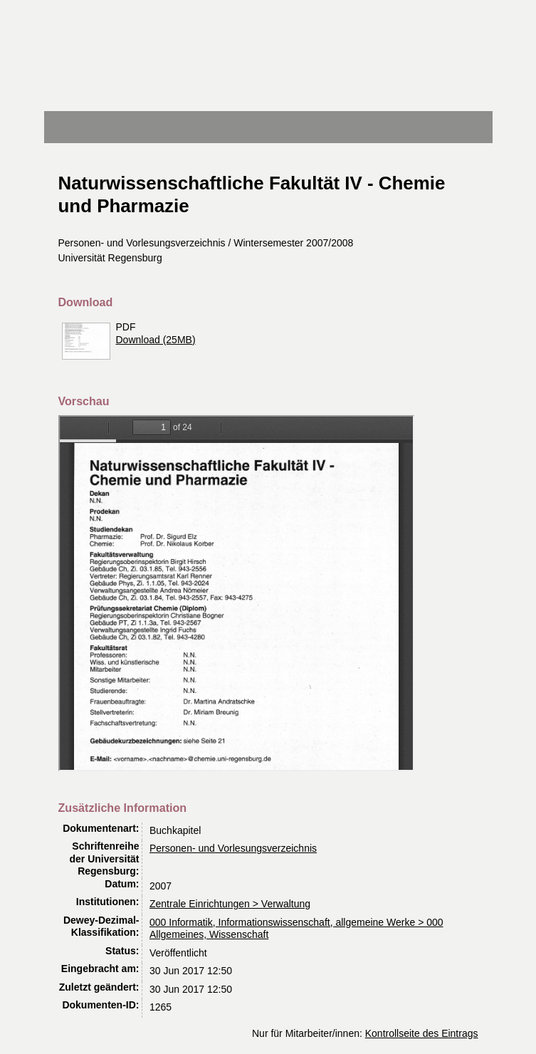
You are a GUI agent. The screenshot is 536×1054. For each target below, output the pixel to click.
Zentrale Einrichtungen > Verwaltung (229, 903)
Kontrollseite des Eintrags (421, 1033)
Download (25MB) (156, 339)
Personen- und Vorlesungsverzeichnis (233, 848)
